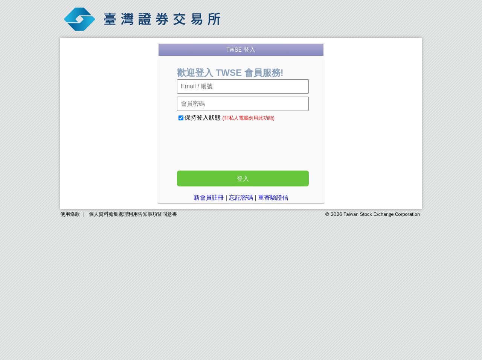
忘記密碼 (241, 198)
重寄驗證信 (273, 198)
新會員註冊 (209, 198)
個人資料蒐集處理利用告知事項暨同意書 (133, 214)
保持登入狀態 (226, 117)
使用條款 (70, 214)
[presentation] (240, 143)
